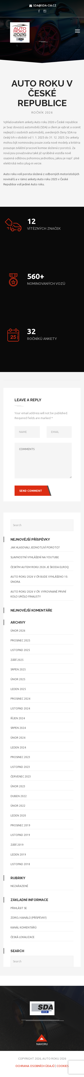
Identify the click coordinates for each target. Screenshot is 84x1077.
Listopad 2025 (20, 650)
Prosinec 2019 (20, 825)
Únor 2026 (18, 630)
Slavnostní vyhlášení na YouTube (35, 557)
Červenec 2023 (21, 776)
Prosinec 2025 (20, 640)
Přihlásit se (19, 908)
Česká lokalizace (22, 937)
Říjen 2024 (18, 718)
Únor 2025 (18, 679)
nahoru (42, 1044)
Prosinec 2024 (20, 698)
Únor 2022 (18, 805)
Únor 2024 (18, 737)
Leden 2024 (18, 747)
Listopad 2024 (20, 708)
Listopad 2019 (20, 834)
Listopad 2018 (20, 864)
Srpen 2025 (18, 669)
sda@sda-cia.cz (44, 5)
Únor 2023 (18, 786)
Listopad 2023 (20, 766)
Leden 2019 (18, 854)
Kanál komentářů (24, 927)
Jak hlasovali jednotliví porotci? (35, 547)
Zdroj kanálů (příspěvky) (29, 917)
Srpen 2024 (18, 727)
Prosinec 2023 (20, 757)
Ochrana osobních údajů (35, 1065)
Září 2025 (17, 659)
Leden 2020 (18, 815)
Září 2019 (17, 844)
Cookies (63, 1065)
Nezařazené (19, 886)
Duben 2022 (19, 796)
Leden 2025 (18, 689)
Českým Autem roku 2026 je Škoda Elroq (40, 567)
